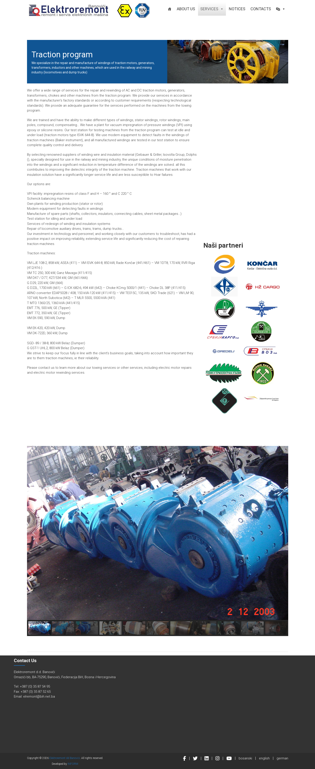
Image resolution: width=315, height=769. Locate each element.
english (264, 758)
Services (212, 8)
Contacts (260, 8)
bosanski (245, 758)
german (282, 758)
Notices (237, 8)
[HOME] (169, 9)
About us (186, 8)
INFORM (73, 763)
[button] (281, 9)
